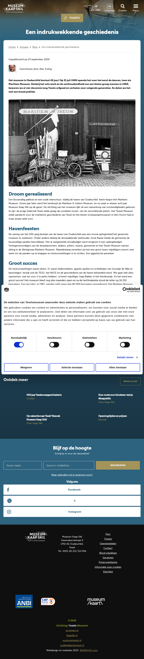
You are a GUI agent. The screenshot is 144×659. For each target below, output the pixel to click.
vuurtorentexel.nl (72, 640)
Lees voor (94, 8)
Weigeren (26, 367)
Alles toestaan (117, 367)
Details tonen (125, 357)
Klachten (108, 571)
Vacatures (108, 557)
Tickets (75, 17)
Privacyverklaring (108, 562)
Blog (35, 47)
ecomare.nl (72, 630)
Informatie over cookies (108, 567)
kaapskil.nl (72, 635)
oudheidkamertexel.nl (72, 645)
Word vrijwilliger (108, 553)
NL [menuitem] (110, 6)
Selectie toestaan (72, 367)
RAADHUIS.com (89, 650)
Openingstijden (108, 543)
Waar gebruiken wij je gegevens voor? (72, 474)
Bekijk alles (130, 381)
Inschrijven (117, 465)
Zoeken (122, 10)
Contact (107, 548)
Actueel (24, 47)
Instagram (74, 511)
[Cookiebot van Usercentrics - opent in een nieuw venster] (125, 289)
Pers (108, 534)
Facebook (74, 489)
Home (12, 47)
